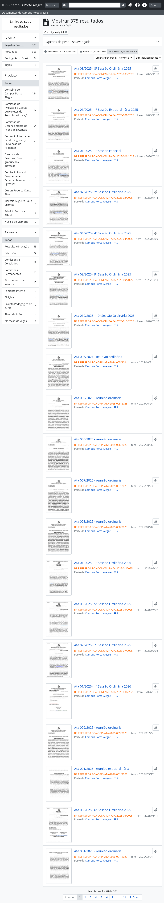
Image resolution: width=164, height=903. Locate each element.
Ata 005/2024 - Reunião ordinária (98, 357)
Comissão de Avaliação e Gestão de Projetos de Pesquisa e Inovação (20, 109)
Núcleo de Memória (20, 222)
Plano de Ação (20, 315)
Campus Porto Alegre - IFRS (101, 78)
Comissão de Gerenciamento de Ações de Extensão (20, 125)
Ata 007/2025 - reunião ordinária (98, 480)
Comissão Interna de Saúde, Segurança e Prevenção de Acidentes (20, 142)
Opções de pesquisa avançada (68, 42)
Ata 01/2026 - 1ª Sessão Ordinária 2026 (102, 686)
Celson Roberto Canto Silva (20, 192)
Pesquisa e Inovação (20, 247)
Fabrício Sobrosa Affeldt (20, 213)
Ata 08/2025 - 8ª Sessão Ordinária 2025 (102, 68)
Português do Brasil (20, 59)
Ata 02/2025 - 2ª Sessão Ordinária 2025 (102, 192)
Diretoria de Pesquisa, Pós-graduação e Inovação (20, 160)
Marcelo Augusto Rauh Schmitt (20, 203)
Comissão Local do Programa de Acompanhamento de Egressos (20, 178)
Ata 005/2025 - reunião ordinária (98, 398)
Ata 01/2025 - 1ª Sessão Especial (97, 151)
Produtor (11, 75)
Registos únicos (20, 46)
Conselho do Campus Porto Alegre (20, 93)
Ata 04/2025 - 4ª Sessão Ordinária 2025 (102, 233)
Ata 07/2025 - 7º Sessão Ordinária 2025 (102, 645)
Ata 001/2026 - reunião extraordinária (101, 769)
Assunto (11, 232)
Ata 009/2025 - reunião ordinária (98, 727)
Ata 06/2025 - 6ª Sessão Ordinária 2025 (102, 810)
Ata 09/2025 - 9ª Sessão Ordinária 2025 (102, 274)
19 (124, 897)
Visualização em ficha (93, 51)
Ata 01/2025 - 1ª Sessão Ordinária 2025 (102, 563)
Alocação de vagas (20, 321)
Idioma (10, 37)
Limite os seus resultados (20, 23)
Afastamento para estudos (20, 282)
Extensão (20, 253)
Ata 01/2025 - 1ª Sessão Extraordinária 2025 (106, 110)
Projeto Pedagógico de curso (20, 306)
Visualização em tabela (123, 51)
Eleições (20, 298)
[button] (130, 5)
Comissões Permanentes (20, 272)
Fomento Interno (20, 291)
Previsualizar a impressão (59, 51)
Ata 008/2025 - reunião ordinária (98, 521)
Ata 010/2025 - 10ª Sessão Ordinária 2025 (104, 316)
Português (20, 52)
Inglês (20, 65)
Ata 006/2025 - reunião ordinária (98, 439)
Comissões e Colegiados (20, 261)
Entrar (154, 5)
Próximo (135, 897)
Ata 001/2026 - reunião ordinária (98, 851)
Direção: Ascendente (147, 57)
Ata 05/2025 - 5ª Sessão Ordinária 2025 (102, 604)
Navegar (51, 5)
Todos (8, 83)
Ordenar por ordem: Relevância (112, 57)
